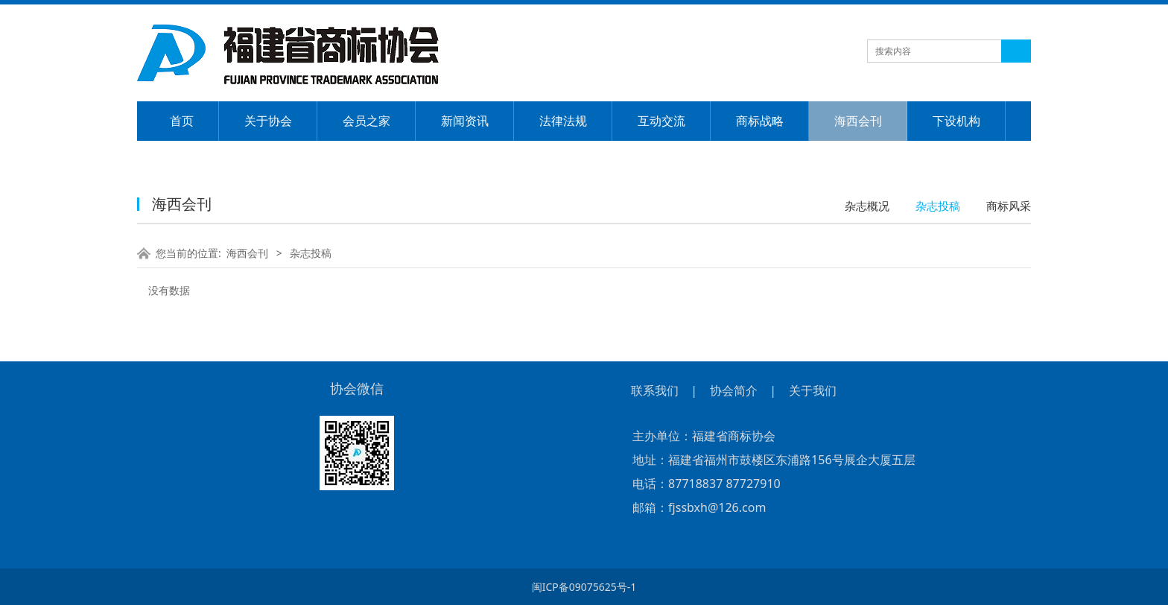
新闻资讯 (465, 121)
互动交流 (661, 121)
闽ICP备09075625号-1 (584, 587)
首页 (182, 121)
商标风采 (1008, 205)
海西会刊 (858, 121)
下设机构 (956, 121)
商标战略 (760, 121)
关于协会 (268, 121)
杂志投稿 (937, 205)
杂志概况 (867, 205)
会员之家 (366, 121)
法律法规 (563, 121)
